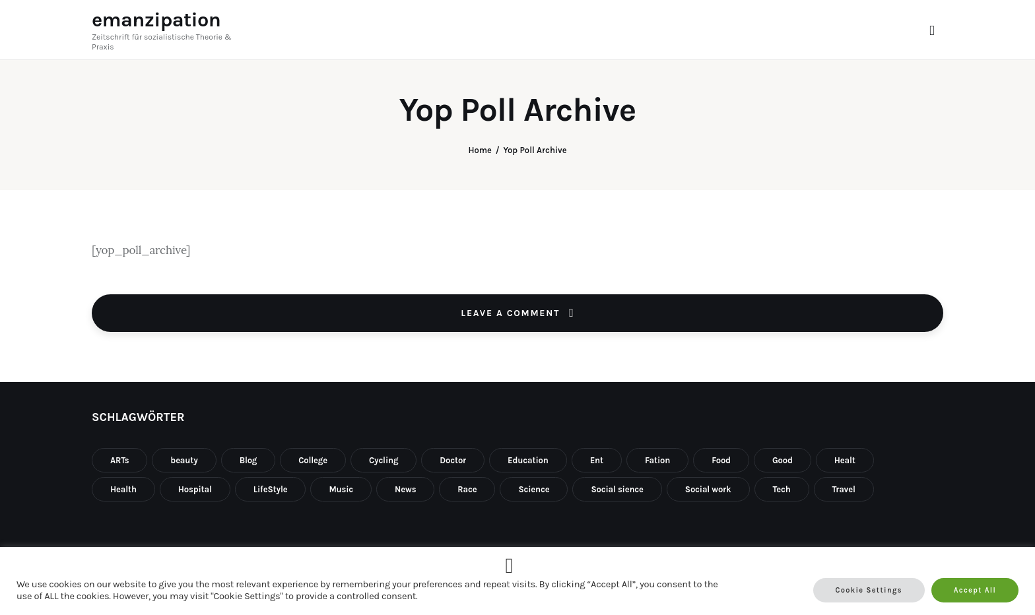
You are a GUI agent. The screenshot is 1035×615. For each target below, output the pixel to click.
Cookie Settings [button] (869, 590)
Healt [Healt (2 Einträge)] (844, 460)
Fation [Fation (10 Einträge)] (657, 460)
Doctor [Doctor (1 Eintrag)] (453, 460)
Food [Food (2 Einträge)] (721, 460)
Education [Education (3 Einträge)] (528, 460)
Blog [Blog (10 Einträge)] (248, 460)
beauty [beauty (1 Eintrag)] (183, 460)
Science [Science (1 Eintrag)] (533, 489)
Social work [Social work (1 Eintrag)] (708, 489)
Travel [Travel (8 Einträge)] (843, 489)
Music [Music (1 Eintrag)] (341, 489)
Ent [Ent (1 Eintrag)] (596, 460)
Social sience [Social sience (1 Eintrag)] (617, 489)
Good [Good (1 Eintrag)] (782, 460)
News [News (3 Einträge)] (405, 489)
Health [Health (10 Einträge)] (123, 489)
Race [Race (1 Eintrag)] (467, 489)
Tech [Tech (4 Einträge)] (782, 489)
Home (479, 150)
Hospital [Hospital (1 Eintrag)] (195, 489)
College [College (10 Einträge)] (312, 460)
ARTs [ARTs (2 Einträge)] (119, 460)
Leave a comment (512, 313)
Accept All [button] (975, 590)
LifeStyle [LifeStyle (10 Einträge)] (270, 489)
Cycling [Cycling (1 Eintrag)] (383, 460)
